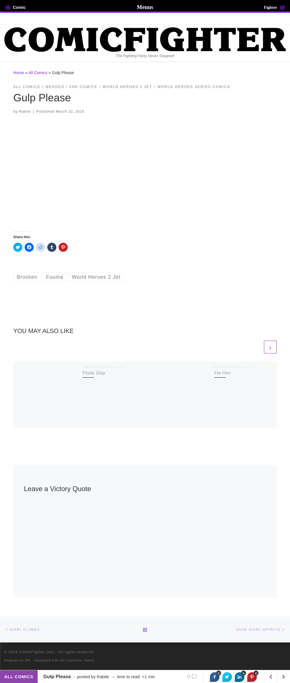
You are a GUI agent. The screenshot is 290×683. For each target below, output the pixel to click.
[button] (145, 173)
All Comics (37, 72)
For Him (222, 372)
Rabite (25, 112)
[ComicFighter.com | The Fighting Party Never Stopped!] (145, 38)
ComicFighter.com (36, 652)
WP (28, 660)
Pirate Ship (93, 372)
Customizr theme (80, 660)
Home (18, 72)
